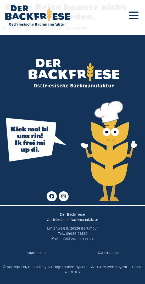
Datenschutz (108, 253)
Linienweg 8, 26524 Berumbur (72, 228)
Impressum (36, 253)
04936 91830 (76, 234)
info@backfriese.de (76, 239)
